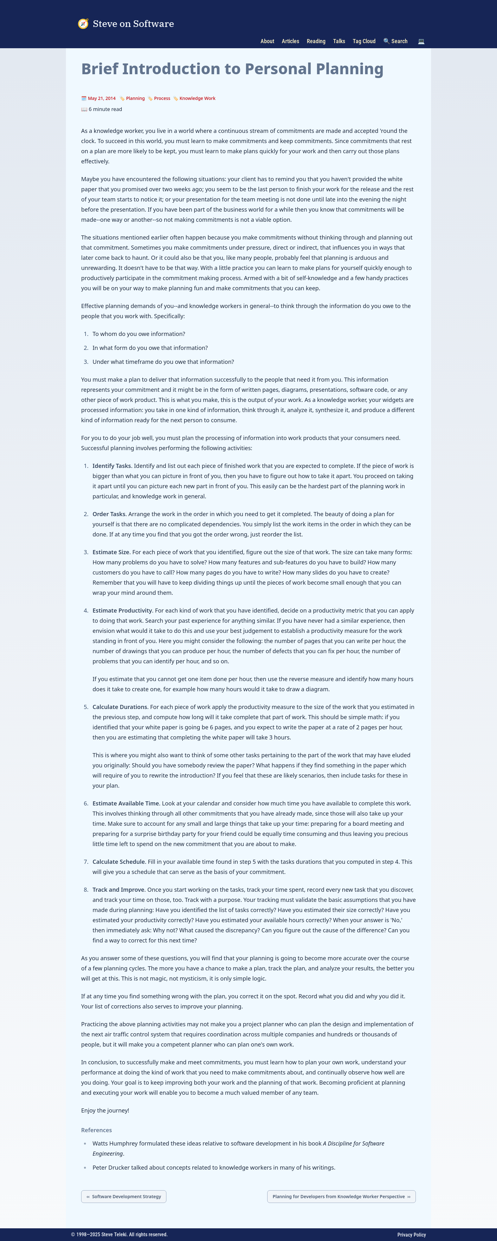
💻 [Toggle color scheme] (421, 41)
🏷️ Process (158, 98)
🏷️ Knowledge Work (194, 98)
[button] (421, 41)
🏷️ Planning (132, 98)
